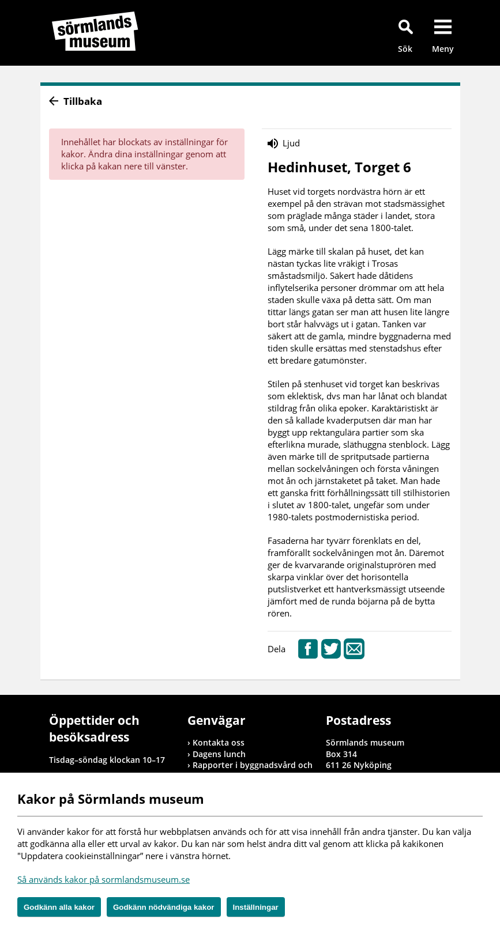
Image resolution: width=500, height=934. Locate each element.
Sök (405, 48)
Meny (443, 48)
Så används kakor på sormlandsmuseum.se (103, 879)
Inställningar (256, 907)
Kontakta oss (219, 742)
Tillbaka (82, 101)
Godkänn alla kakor (59, 907)
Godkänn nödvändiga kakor (164, 907)
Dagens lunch (219, 753)
